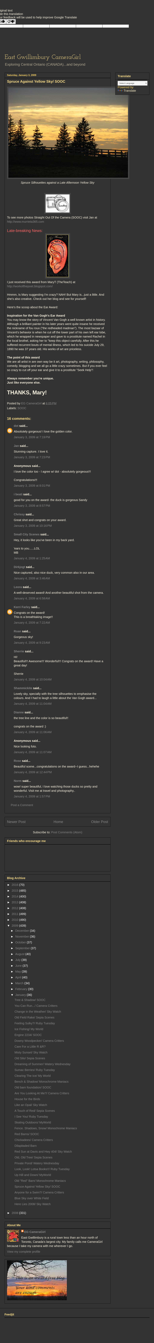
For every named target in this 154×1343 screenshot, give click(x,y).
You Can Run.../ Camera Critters (36, 1005)
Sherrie (19, 651)
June (19, 965)
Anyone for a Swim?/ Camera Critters (39, 1192)
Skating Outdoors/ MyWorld (33, 1122)
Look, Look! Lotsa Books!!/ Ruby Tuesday (42, 1169)
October (21, 942)
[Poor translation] (11, 21)
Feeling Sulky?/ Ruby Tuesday (35, 1023)
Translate (127, 90)
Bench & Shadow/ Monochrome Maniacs (41, 1081)
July (18, 959)
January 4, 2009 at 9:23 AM (32, 642)
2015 (15, 890)
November (22, 936)
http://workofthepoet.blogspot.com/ (30, 286)
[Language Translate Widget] (132, 83)
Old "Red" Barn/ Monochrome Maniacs (40, 1180)
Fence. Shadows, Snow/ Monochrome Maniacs (46, 1128)
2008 (15, 1213)
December (22, 930)
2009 (15, 925)
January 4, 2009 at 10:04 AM (33, 679)
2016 (15, 884)
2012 (15, 908)
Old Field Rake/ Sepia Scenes (34, 1017)
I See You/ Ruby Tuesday (31, 1116)
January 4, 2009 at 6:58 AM (32, 598)
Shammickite (23, 688)
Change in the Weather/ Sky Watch (38, 1011)
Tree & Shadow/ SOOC (30, 1000)
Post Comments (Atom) (66, 832)
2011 (15, 914)
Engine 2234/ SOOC (28, 1035)
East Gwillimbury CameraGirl (43, 57)
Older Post (99, 822)
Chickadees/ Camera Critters (34, 1140)
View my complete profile (23, 1251)
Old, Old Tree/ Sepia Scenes (33, 1157)
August (20, 954)
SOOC (21, 408)
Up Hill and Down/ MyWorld (33, 1175)
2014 (15, 896)
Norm (18, 780)
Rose (17, 760)
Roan (17, 631)
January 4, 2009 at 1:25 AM (32, 558)
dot (16, 425)
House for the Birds (27, 1099)
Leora (18, 587)
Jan (16, 445)
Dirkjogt (19, 567)
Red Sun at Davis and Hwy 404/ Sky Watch (43, 1151)
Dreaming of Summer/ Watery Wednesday (43, 1064)
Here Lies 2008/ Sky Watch (33, 1204)
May (18, 971)
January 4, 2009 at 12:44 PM (33, 772)
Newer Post (16, 822)
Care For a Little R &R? (30, 1046)
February (21, 989)
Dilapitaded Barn (26, 1145)
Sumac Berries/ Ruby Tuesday (35, 1070)
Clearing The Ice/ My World (33, 1075)
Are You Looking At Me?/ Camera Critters (42, 1093)
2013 (15, 902)
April (18, 977)
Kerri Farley (22, 607)
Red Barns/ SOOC (27, 1134)
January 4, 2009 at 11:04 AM (33, 703)
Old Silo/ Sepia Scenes (30, 1058)
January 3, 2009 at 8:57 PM (32, 505)
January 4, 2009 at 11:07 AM (33, 752)
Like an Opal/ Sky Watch (31, 1105)
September (23, 948)
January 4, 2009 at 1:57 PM (32, 796)
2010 (15, 919)
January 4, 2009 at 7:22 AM (32, 622)
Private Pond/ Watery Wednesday (37, 1163)
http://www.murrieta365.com (25, 221)
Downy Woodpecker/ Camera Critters (39, 1040)
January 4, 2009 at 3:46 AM (32, 578)
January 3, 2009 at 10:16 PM (33, 525)
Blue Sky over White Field (32, 1198)
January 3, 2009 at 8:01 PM (32, 485)
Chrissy (19, 514)
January (21, 994)
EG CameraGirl (34, 1232)
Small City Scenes (26, 534)
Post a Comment (22, 805)
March (19, 983)
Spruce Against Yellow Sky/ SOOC (37, 1186)
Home (58, 822)
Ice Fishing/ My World (29, 1029)
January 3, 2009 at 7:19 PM (32, 437)
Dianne (19, 712)
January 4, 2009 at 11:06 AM (33, 732)
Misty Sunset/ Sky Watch (31, 1052)
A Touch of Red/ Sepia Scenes (35, 1110)
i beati (18, 494)
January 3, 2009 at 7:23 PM (32, 457)
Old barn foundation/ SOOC (33, 1087)
